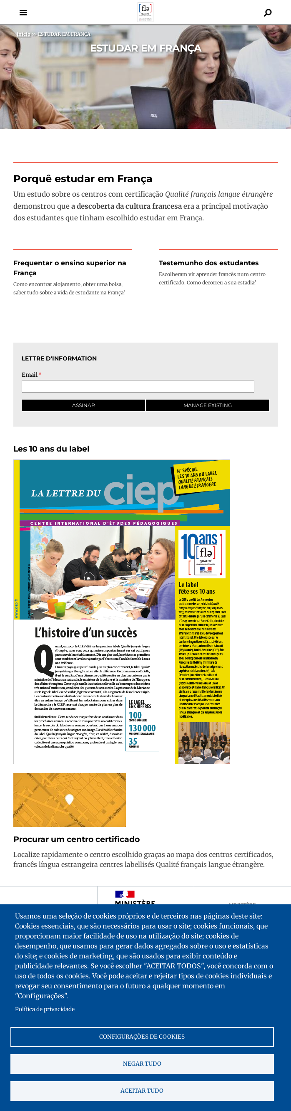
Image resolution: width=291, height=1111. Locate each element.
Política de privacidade (45, 1009)
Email (30, 374)
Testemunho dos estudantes (209, 263)
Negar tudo (142, 1063)
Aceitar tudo (141, 1090)
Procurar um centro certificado (76, 839)
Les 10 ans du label (51, 449)
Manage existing (207, 405)
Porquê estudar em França (83, 179)
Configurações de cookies (142, 1036)
